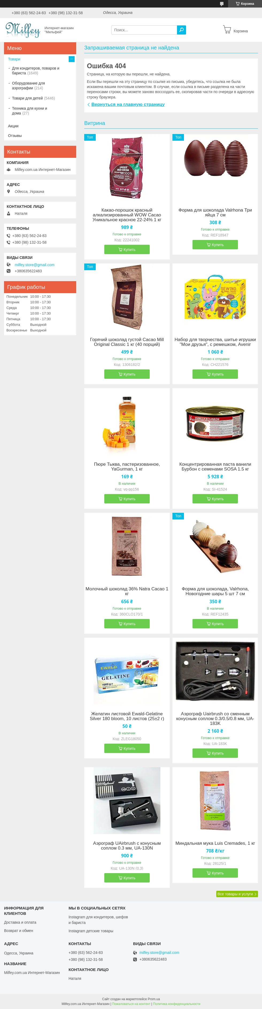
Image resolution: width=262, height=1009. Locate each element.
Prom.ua (154, 999)
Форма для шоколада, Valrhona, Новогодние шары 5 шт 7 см (215, 591)
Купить (129, 249)
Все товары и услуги (235, 894)
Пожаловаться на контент (131, 1004)
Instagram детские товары (90, 931)
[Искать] (181, 30)
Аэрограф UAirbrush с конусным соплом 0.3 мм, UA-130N (127, 846)
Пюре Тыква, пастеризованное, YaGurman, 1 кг (127, 467)
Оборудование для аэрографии (28, 85)
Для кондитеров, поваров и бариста (35, 70)
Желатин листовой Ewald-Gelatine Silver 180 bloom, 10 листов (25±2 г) (127, 716)
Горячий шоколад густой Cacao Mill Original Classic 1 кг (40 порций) (127, 342)
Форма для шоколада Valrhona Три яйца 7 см (215, 212)
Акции (13, 126)
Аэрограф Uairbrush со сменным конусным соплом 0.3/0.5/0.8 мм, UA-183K (215, 719)
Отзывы (15, 135)
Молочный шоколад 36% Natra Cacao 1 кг (127, 591)
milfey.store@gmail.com (35, 265)
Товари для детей (27, 98)
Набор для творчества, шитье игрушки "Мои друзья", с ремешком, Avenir (215, 342)
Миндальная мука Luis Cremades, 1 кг (215, 843)
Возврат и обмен (18, 930)
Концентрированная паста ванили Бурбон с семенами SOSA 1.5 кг (215, 467)
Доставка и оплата (20, 922)
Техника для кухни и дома (29, 110)
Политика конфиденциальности (177, 1004)
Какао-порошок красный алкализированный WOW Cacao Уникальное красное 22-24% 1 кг (127, 215)
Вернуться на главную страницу (128, 104)
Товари (14, 59)
